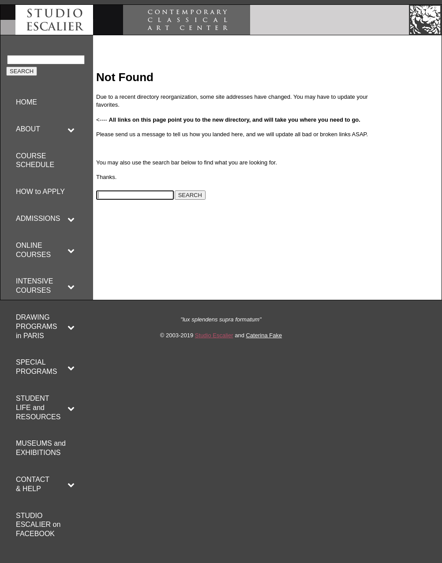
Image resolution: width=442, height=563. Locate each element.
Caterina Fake (264, 335)
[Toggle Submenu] (71, 129)
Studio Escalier (214, 335)
